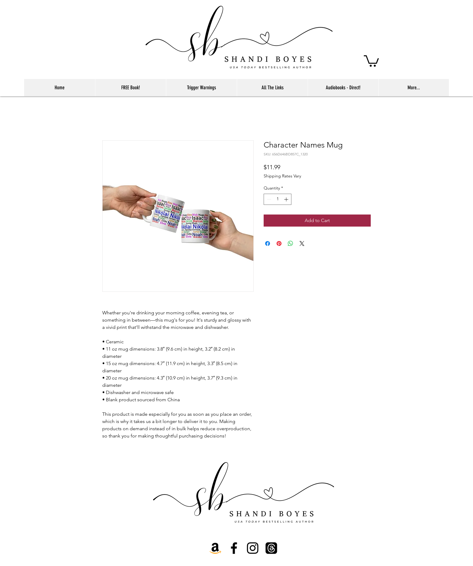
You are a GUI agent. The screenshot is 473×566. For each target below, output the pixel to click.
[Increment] (286, 199)
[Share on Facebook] (267, 243)
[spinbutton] (277, 199)
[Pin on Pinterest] (279, 243)
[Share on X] (302, 243)
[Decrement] (268, 199)
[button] (371, 60)
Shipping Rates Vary (282, 176)
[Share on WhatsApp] (290, 243)
